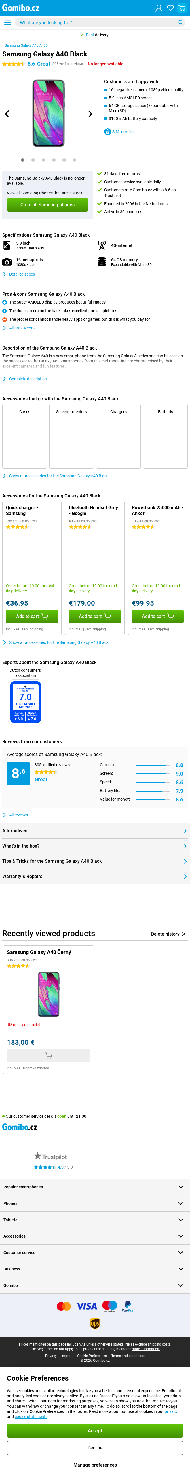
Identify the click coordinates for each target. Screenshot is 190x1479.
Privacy (51, 1356)
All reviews (15, 815)
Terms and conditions (128, 1356)
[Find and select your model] (100, 22)
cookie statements (31, 1416)
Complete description (24, 379)
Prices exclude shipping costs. (148, 1344)
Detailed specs (18, 274)
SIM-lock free (119, 131)
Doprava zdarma (36, 1068)
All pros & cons (18, 328)
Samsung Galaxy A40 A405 (26, 45)
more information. (146, 1349)
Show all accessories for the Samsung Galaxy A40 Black (55, 476)
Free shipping (32, 629)
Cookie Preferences (92, 1356)
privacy (171, 1411)
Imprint (67, 1356)
